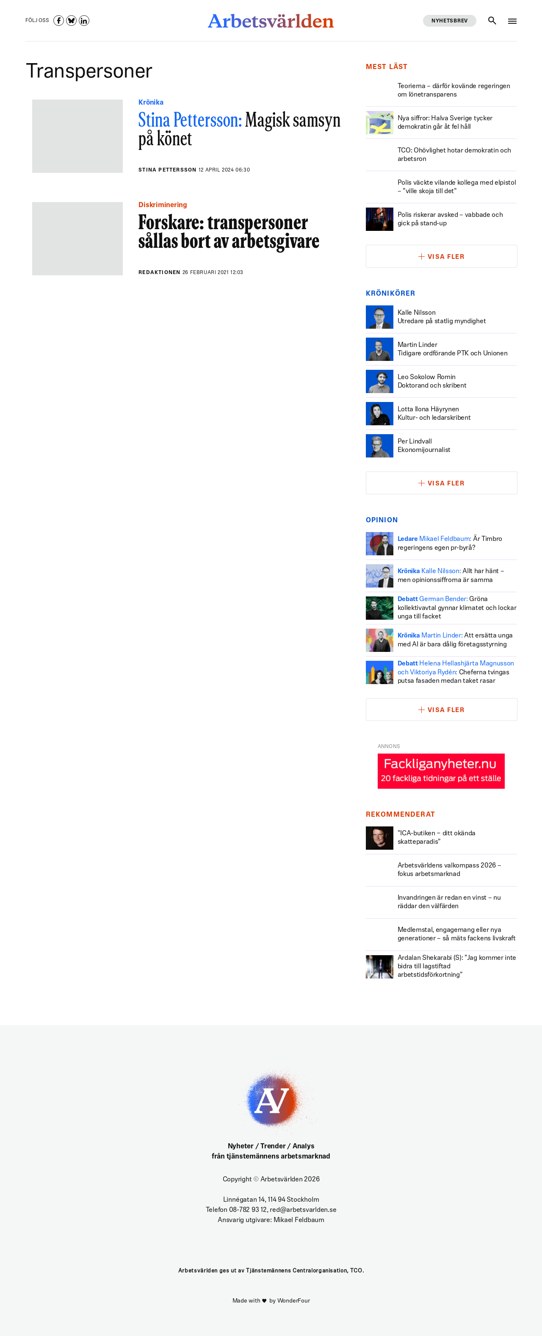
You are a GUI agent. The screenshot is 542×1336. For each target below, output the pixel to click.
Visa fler (446, 257)
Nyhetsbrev (449, 21)
